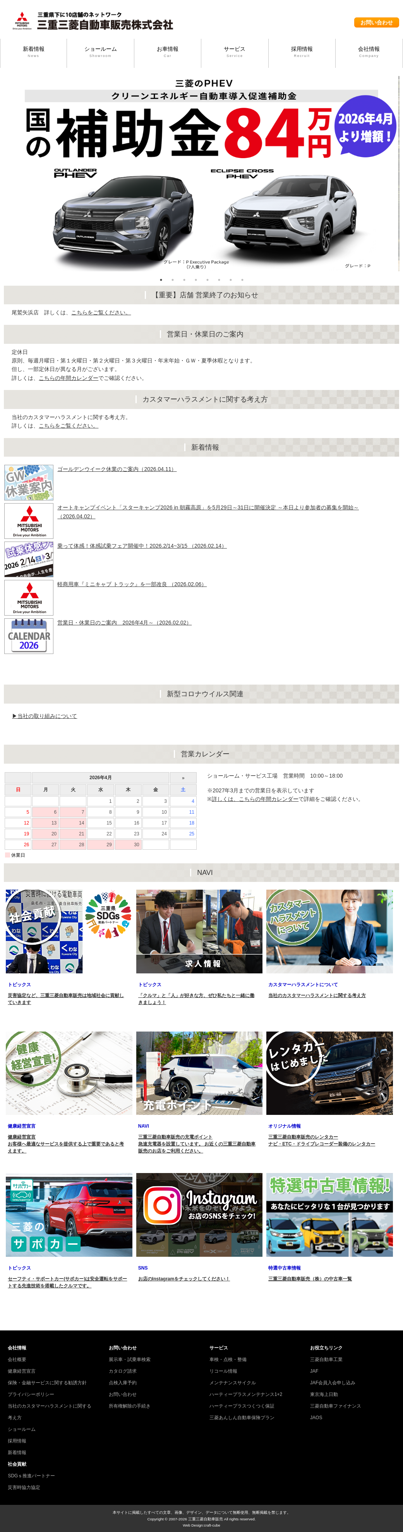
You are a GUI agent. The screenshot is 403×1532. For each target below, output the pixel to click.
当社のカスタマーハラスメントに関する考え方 (317, 995)
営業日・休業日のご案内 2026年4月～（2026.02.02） (124, 622)
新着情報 (33, 52)
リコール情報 (223, 1371)
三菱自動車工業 (326, 1359)
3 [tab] (184, 280)
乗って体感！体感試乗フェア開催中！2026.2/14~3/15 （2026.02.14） (142, 546)
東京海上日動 (324, 1394)
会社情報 (369, 52)
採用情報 (302, 52)
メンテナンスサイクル (232, 1382)
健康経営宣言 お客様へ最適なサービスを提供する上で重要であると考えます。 (66, 1144)
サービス (234, 52)
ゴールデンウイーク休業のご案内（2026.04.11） (117, 469)
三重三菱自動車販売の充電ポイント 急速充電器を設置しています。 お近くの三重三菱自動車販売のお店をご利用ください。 (197, 1144)
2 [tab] (173, 280)
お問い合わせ (376, 22)
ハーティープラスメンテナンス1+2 (245, 1394)
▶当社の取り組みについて (44, 716)
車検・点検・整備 (228, 1359)
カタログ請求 (123, 1371)
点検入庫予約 (123, 1382)
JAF (314, 1371)
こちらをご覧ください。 (101, 312)
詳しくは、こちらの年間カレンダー (255, 799)
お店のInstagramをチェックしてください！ (184, 1279)
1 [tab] (161, 280)
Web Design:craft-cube (201, 1525)
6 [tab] (219, 280)
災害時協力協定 (24, 1487)
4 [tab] (196, 280)
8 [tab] (242, 280)
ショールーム (100, 52)
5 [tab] (207, 280)
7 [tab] (231, 280)
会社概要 (17, 1359)
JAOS (316, 1417)
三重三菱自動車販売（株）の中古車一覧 (310, 1279)
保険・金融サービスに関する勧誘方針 (47, 1382)
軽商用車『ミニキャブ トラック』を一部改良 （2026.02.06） (132, 584)
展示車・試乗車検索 (130, 1359)
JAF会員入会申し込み (332, 1382)
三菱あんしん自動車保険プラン (241, 1417)
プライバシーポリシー (31, 1394)
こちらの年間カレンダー (68, 378)
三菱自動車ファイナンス (335, 1406)
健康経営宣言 (22, 1371)
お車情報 (167, 52)
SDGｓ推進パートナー (31, 1476)
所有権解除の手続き (130, 1406)
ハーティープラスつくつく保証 (241, 1406)
